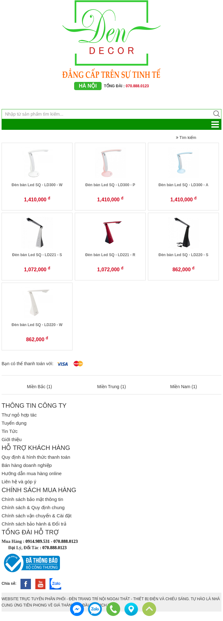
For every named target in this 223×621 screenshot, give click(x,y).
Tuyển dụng (14, 423)
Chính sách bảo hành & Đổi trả (34, 523)
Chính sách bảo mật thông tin (32, 499)
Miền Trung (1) (111, 386)
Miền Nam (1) (183, 386)
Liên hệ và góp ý (19, 481)
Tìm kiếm (186, 137)
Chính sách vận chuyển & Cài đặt (37, 515)
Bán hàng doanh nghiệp (27, 465)
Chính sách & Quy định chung (33, 507)
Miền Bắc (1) (39, 386)
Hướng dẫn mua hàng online (32, 473)
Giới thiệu (12, 439)
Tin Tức (10, 431)
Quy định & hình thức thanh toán (36, 457)
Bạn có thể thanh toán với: (27, 363)
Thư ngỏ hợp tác (19, 414)
